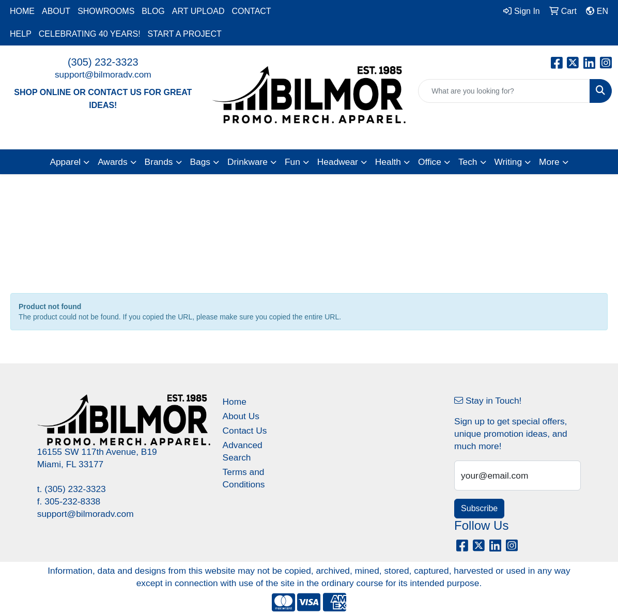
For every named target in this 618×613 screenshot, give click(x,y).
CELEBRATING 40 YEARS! (90, 33)
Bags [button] (200, 162)
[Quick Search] (504, 91)
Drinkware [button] (247, 162)
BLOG (153, 11)
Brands (159, 162)
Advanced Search (242, 451)
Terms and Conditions (244, 478)
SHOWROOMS (106, 11)
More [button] (549, 162)
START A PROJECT (185, 33)
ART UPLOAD (198, 11)
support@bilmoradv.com (103, 74)
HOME (22, 11)
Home (234, 401)
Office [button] (429, 162)
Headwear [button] (337, 162)
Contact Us (245, 430)
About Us (241, 416)
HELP (21, 33)
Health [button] (388, 162)
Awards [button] (112, 162)
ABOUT (56, 11)
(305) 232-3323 (103, 62)
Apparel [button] (65, 162)
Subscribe (479, 508)
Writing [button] (508, 162)
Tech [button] (467, 162)
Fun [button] (292, 162)
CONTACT (251, 11)
